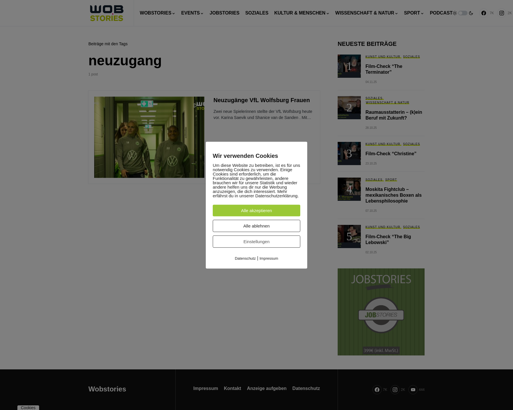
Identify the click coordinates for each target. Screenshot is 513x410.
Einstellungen (256, 241)
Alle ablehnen (256, 225)
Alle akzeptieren (256, 210)
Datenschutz (245, 258)
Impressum (269, 258)
